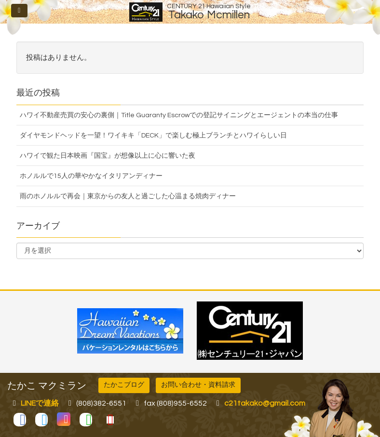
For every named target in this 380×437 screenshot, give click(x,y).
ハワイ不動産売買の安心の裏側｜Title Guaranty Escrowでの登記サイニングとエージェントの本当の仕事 (179, 115)
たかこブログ (124, 385)
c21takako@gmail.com (264, 403)
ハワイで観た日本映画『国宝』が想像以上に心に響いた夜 (107, 155)
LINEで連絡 (40, 403)
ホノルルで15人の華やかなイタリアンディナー (91, 176)
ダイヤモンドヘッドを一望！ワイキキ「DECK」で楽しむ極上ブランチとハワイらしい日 (153, 135)
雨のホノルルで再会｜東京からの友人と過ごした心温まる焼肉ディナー (128, 196)
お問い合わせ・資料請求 (198, 385)
